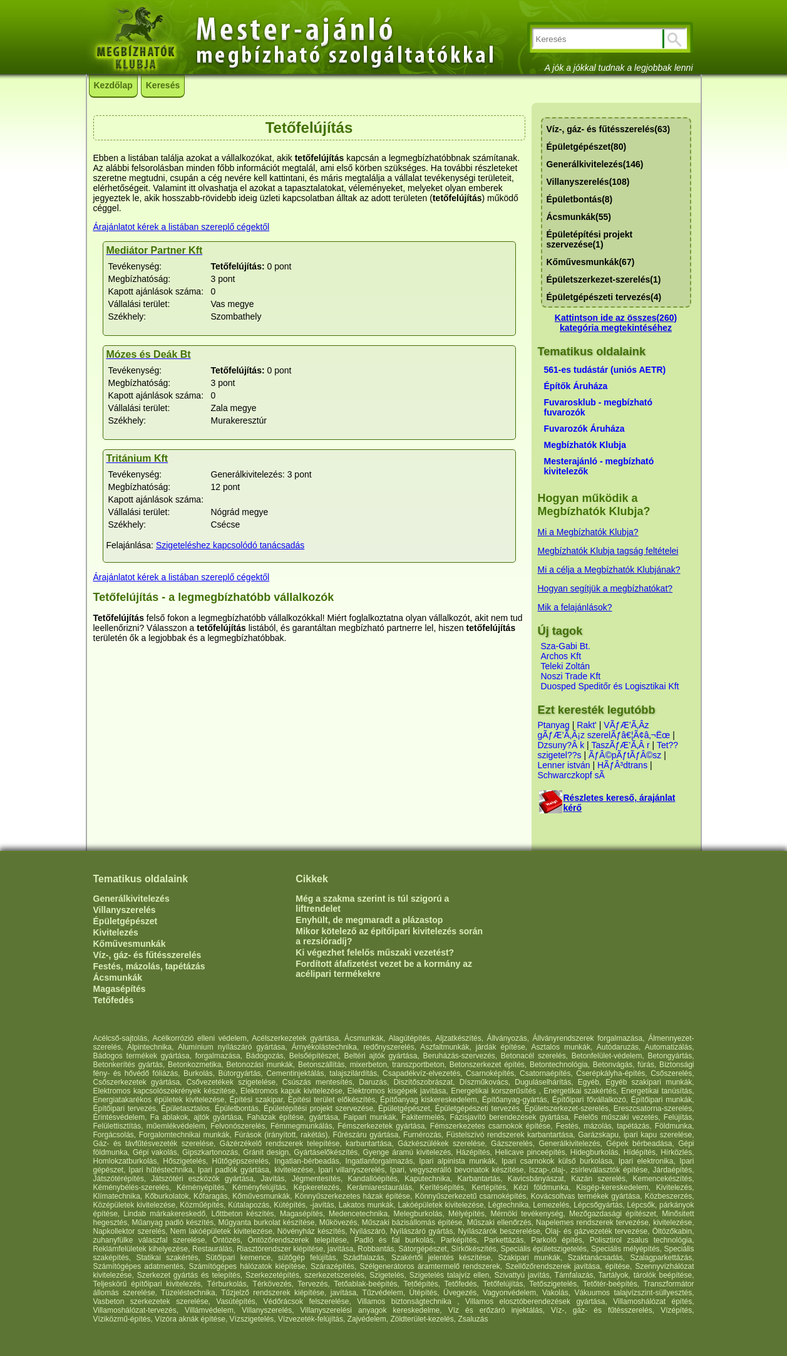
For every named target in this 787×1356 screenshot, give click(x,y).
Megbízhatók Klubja (585, 445)
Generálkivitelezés (131, 899)
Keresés (163, 85)
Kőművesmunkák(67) (591, 262)
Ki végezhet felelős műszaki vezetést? (375, 952)
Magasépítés (119, 989)
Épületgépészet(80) (587, 147)
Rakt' (586, 725)
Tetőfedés (113, 1000)
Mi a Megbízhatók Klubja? (588, 532)
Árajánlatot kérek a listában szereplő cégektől (181, 227)
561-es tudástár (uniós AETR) (605, 370)
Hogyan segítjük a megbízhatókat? (605, 588)
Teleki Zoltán (565, 666)
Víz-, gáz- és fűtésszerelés (147, 955)
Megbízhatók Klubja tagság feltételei (608, 551)
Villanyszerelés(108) (588, 182)
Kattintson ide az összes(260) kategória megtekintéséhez (616, 323)
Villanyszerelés (124, 910)
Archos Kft (561, 656)
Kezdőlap (113, 85)
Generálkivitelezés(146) (595, 164)
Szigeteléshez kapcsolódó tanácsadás (230, 545)
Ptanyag (554, 725)
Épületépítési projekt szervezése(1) (590, 239)
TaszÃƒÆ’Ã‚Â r (620, 745)
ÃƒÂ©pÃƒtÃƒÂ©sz (625, 755)
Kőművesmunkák (129, 944)
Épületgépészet (125, 921)
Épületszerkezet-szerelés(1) (604, 279)
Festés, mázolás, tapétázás (149, 966)
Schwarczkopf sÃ (571, 775)
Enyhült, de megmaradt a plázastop (369, 920)
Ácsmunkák (118, 978)
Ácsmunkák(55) (579, 217)
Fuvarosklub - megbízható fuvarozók (598, 407)
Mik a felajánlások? (575, 607)
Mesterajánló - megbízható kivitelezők (599, 466)
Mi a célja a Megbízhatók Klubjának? (609, 570)
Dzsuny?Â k (561, 745)
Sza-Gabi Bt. (565, 646)
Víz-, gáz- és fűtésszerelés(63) (609, 129)
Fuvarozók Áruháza (584, 429)
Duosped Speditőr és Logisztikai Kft (610, 686)
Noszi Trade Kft (571, 676)
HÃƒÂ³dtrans (622, 765)
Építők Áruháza (576, 386)
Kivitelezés (115, 932)
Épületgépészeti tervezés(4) (604, 297)
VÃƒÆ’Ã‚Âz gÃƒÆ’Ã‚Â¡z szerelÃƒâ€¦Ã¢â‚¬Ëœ (604, 730)
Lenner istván (564, 765)
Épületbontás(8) (580, 199)
